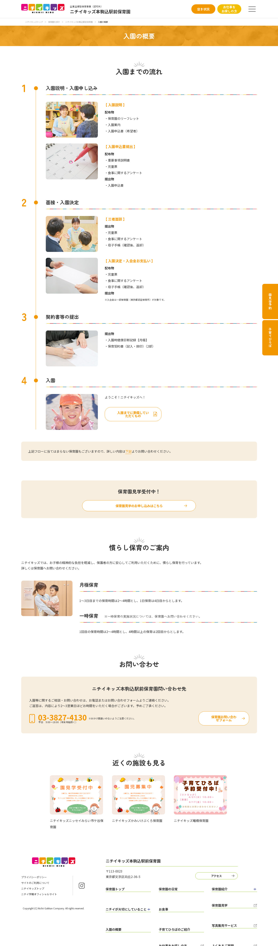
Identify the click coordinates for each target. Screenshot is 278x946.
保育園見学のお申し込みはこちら (139, 506)
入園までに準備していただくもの (154, 413)
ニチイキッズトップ (34, 21)
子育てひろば (270, 338)
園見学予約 (270, 301)
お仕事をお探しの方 (229, 9)
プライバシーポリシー (34, 878)
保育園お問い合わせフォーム (202, 719)
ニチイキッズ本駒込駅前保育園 (79, 21)
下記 (128, 451)
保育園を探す (54, 21)
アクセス (214, 876)
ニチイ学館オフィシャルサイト (39, 895)
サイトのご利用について (35, 883)
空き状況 (203, 9)
